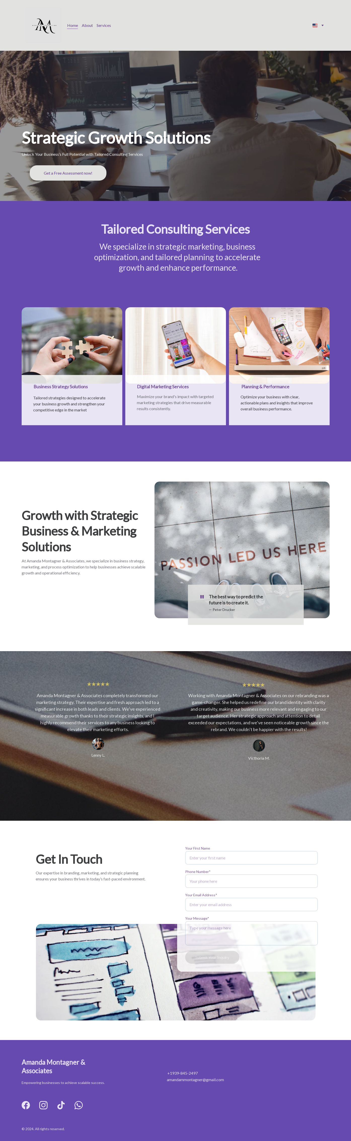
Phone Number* (198, 888)
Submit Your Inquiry (212, 973)
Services (104, 25)
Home (72, 25)
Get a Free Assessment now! (68, 173)
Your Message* (197, 935)
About (87, 25)
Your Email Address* (201, 911)
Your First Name (197, 865)
